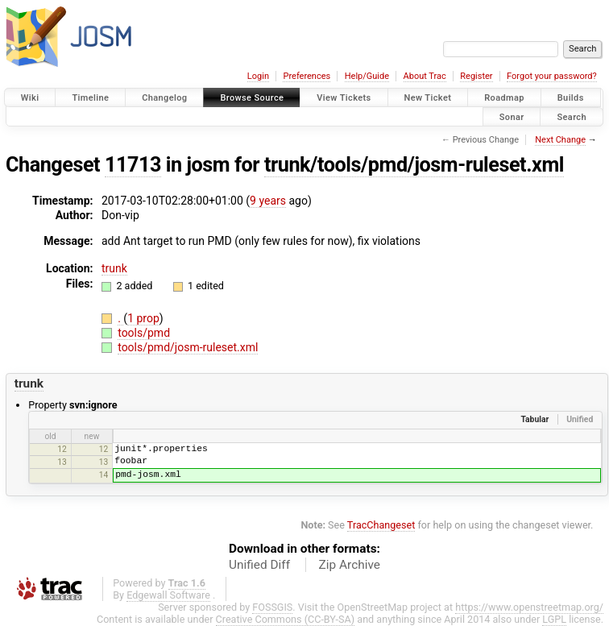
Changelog (164, 98)
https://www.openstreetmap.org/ (529, 607)
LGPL (554, 619)
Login (258, 76)
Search (571, 116)
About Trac (425, 76)
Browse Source (252, 98)
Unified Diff (259, 565)
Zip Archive (349, 565)
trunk (114, 268)
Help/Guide (367, 76)
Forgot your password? (552, 76)
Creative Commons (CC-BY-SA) (285, 619)
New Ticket (428, 98)
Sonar (511, 116)
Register (476, 76)
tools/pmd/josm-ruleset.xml (188, 347)
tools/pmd (144, 332)
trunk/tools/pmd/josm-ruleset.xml (414, 164)
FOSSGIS (272, 607)
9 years (268, 200)
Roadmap (504, 98)
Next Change (560, 140)
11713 (133, 164)
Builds (570, 98)
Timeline (90, 98)
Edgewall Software (168, 595)
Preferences (306, 76)
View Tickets (344, 98)
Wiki (30, 98)
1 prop (143, 318)
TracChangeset (381, 525)
